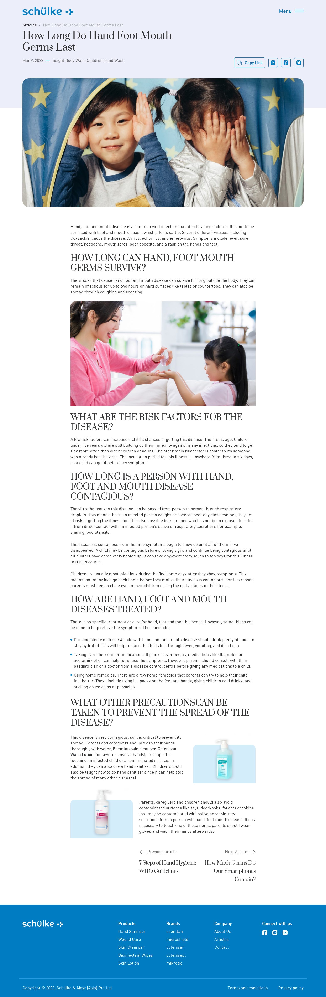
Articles (29, 24)
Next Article (236, 851)
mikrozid (174, 963)
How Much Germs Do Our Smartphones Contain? (230, 871)
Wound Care (129, 939)
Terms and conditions (248, 987)
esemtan (174, 931)
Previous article (162, 851)
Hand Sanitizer (132, 931)
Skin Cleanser (131, 947)
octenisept (176, 955)
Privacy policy (291, 987)
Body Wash (75, 60)
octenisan (175, 947)
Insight (58, 60)
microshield (177, 939)
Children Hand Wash (106, 60)
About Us (222, 931)
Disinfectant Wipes (135, 955)
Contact (221, 947)
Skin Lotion (128, 963)
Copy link (254, 62)
